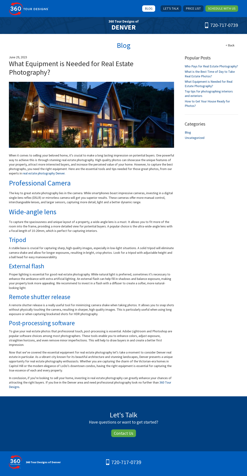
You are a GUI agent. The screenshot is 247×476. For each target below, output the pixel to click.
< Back (230, 45)
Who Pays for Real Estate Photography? (211, 66)
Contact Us (123, 433)
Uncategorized (194, 138)
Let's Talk (171, 8)
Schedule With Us (221, 8)
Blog (149, 8)
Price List (193, 8)
